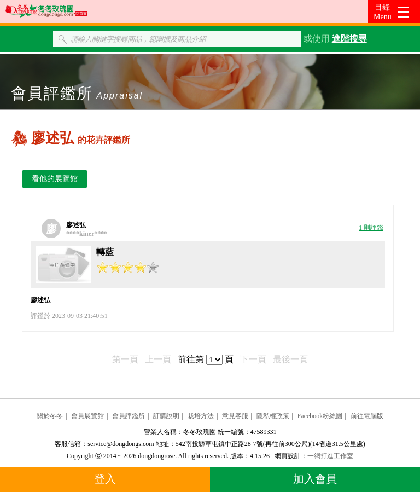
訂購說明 (166, 416)
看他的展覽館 (55, 179)
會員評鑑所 (128, 416)
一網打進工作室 (330, 456)
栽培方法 (201, 416)
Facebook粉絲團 (320, 416)
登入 (105, 479)
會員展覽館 (87, 416)
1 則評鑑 (371, 227)
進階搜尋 (349, 38)
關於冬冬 (50, 416)
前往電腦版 (367, 416)
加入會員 (315, 479)
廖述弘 (76, 225)
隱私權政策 (272, 416)
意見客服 (235, 416)
